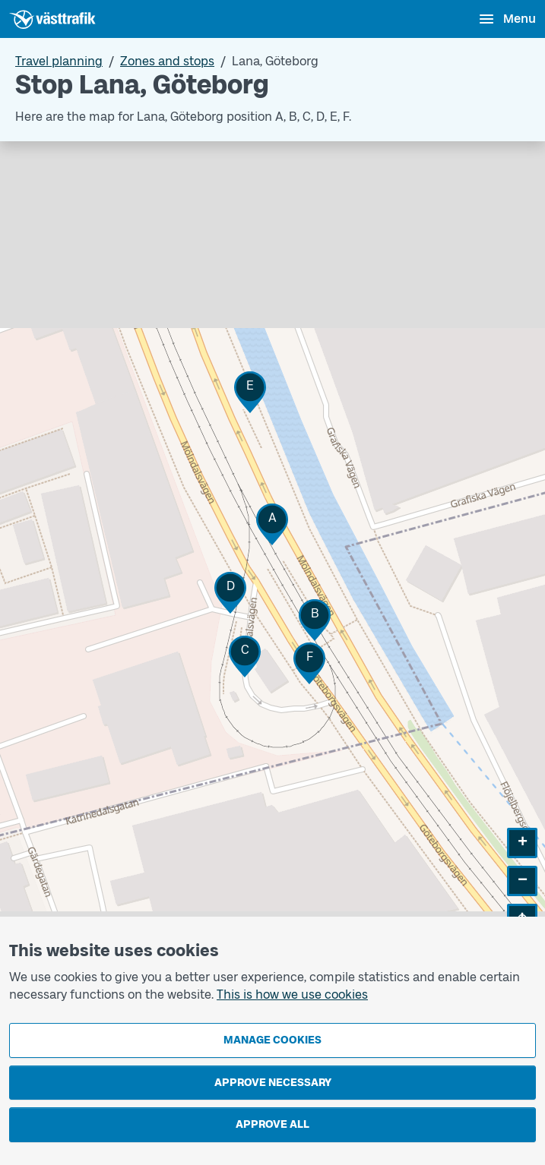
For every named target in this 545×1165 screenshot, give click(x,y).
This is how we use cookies (292, 994)
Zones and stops (167, 61)
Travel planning (59, 61)
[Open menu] (506, 19)
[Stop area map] (272, 549)
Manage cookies (272, 1040)
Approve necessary (272, 1082)
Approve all (272, 1124)
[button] (272, 524)
